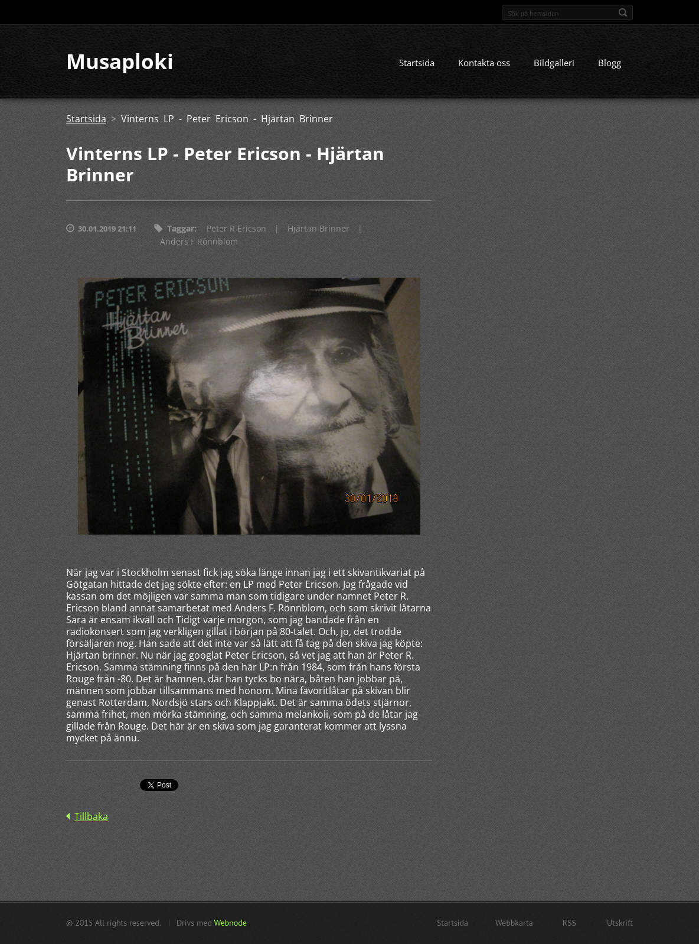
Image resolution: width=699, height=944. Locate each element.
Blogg (609, 63)
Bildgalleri (554, 63)
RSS (569, 922)
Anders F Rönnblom (199, 242)
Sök (622, 12)
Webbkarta (514, 922)
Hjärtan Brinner (319, 229)
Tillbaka (91, 816)
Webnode (230, 922)
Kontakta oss (484, 63)
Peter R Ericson (236, 229)
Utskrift (620, 922)
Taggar (180, 229)
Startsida (417, 63)
